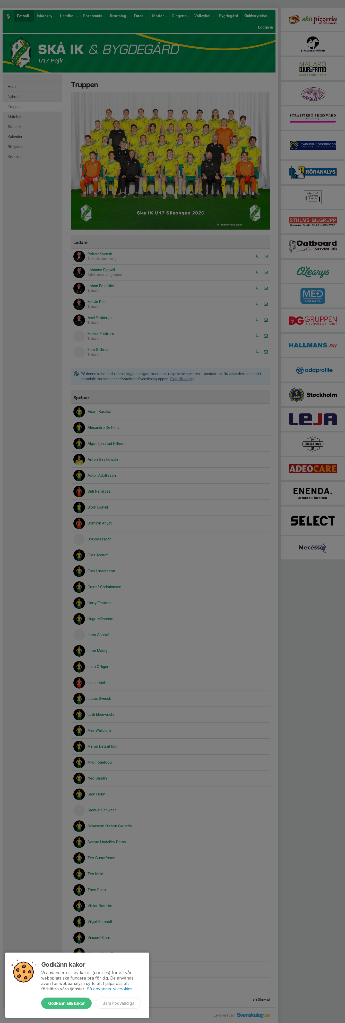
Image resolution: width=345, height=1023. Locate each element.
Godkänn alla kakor (66, 1003)
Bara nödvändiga (118, 1003)
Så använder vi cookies (109, 988)
